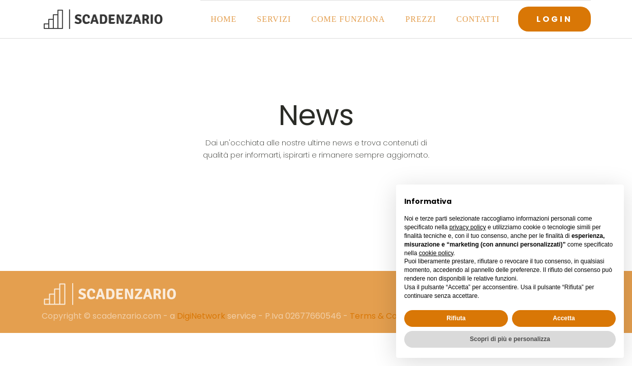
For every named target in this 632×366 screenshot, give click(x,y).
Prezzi (420, 19)
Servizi (274, 19)
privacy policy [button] (467, 227)
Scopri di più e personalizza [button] (510, 339)
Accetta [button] (564, 318)
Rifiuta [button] (455, 318)
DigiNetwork (201, 316)
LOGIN (554, 19)
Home (223, 19)
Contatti (478, 19)
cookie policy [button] (436, 253)
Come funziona (348, 19)
